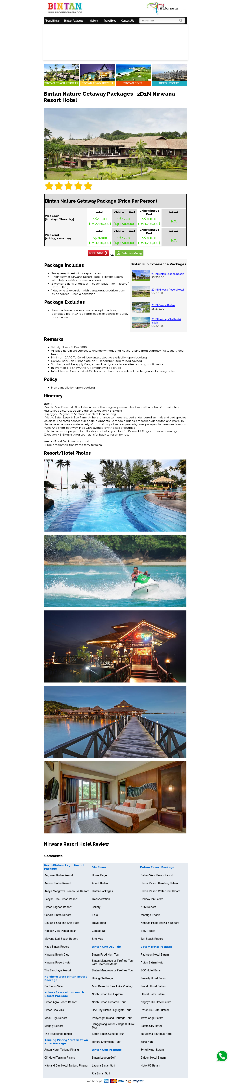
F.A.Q (95, 915)
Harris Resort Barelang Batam (159, 883)
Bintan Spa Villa (54, 1010)
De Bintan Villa (53, 986)
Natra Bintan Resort (56, 946)
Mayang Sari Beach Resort (61, 938)
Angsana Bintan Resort (58, 875)
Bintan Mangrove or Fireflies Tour (113, 970)
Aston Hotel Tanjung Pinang (61, 1049)
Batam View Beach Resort (157, 875)
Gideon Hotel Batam (153, 1057)
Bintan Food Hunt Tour (105, 954)
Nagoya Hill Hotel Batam (156, 1002)
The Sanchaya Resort (57, 970)
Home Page (99, 875)
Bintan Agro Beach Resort (60, 1002)
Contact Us (127, 21)
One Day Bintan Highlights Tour (111, 1010)
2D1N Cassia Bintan (163, 305)
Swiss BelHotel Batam (155, 1010)
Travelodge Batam (152, 1018)
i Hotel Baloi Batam (153, 994)
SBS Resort (148, 931)
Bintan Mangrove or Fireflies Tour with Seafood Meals (113, 962)
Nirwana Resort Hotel (57, 962)
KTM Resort (148, 907)
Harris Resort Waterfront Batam (160, 891)
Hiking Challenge (102, 978)
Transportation (101, 899)
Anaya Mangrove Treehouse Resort (66, 891)
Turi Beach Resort (152, 938)
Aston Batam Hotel (152, 962)
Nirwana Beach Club (56, 954)
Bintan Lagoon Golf (104, 1057)
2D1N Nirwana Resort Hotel (167, 289)
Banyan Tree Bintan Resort (60, 899)
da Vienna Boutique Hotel (156, 1034)
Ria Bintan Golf (101, 1073)
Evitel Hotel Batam (152, 1049)
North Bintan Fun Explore (107, 994)
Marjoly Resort (53, 1026)
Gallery (94, 21)
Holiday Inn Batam (152, 899)
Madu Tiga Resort (55, 1018)
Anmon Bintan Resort (57, 883)
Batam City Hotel (151, 1026)
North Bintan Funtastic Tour (109, 1002)
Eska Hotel (147, 1041)
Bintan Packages (73, 21)
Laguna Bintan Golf (103, 1065)
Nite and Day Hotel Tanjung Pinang (66, 1065)
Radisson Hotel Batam (155, 954)
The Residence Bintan (58, 1034)
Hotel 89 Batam (150, 1065)
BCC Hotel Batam (151, 970)
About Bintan (52, 21)
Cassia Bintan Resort (57, 915)
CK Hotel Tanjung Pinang (59, 1057)
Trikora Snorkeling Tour (106, 1041)
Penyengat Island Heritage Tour (112, 1018)
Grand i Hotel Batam (153, 986)
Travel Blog (109, 21)
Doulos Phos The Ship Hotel (62, 923)
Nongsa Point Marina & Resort (160, 923)
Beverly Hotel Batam (153, 978)
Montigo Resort (150, 915)
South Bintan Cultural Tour (108, 1034)
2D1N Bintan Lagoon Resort (167, 274)
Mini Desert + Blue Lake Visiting (112, 986)
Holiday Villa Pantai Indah (60, 931)
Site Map (97, 938)
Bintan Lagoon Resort (57, 907)
